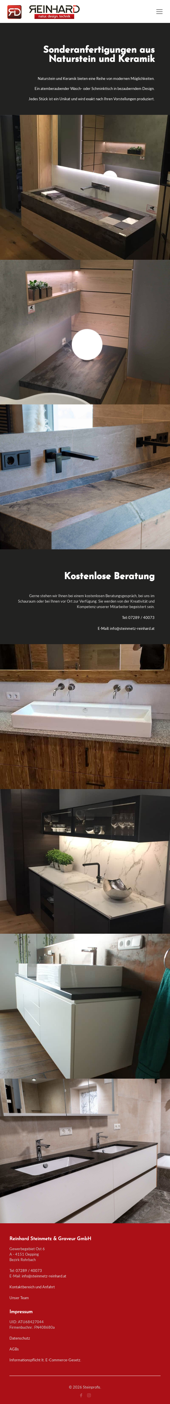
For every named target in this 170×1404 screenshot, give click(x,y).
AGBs (14, 1349)
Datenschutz (19, 1338)
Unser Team (19, 1297)
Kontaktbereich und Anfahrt (32, 1287)
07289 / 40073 (29, 1270)
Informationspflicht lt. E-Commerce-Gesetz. (45, 1360)
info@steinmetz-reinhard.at (44, 1276)
